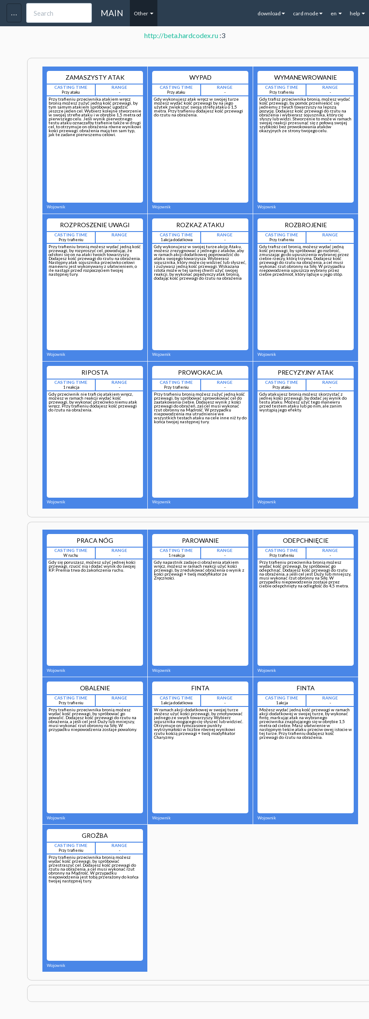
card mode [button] (308, 13)
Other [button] (143, 13)
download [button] (271, 13)
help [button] (357, 13)
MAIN (112, 13)
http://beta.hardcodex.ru (181, 35)
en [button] (336, 13)
